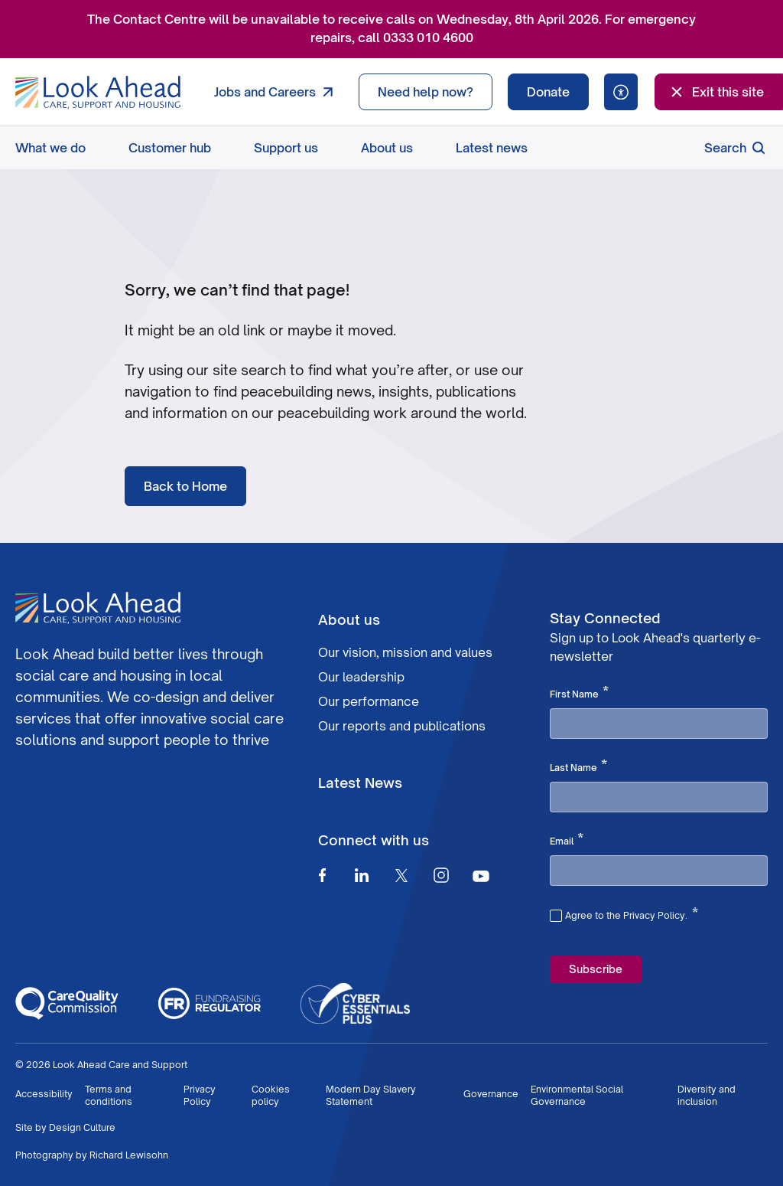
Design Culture (82, 1127)
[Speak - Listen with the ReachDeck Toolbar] (621, 92)
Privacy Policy (200, 1095)
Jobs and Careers (277, 92)
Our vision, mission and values (405, 652)
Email (566, 840)
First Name (579, 692)
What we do (50, 147)
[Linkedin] (361, 875)
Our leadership (361, 676)
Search (736, 148)
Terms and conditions (108, 1095)
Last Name (578, 766)
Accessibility (44, 1093)
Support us (286, 147)
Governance (490, 1093)
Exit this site (716, 92)
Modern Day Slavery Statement (371, 1095)
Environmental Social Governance (577, 1095)
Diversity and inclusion (706, 1095)
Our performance (368, 701)
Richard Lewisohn (128, 1155)
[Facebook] (322, 875)
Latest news (492, 147)
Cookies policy (271, 1095)
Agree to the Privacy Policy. (631, 913)
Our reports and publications (402, 725)
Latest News (360, 782)
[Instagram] (441, 875)
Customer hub (169, 147)
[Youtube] (481, 875)
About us (387, 147)
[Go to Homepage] (97, 92)
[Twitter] (401, 875)
